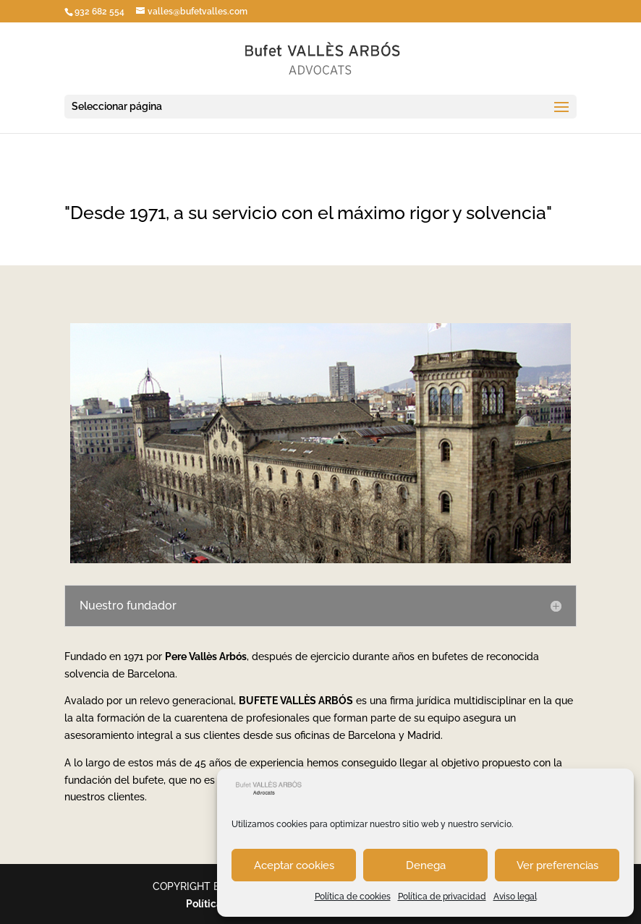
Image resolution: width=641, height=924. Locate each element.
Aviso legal (515, 896)
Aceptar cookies (294, 865)
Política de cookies (353, 896)
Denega (426, 865)
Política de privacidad (442, 896)
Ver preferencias (557, 865)
